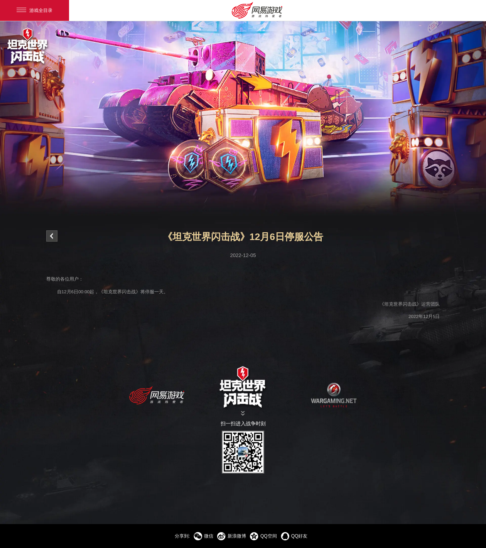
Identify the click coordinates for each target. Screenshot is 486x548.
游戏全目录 (34, 10)
